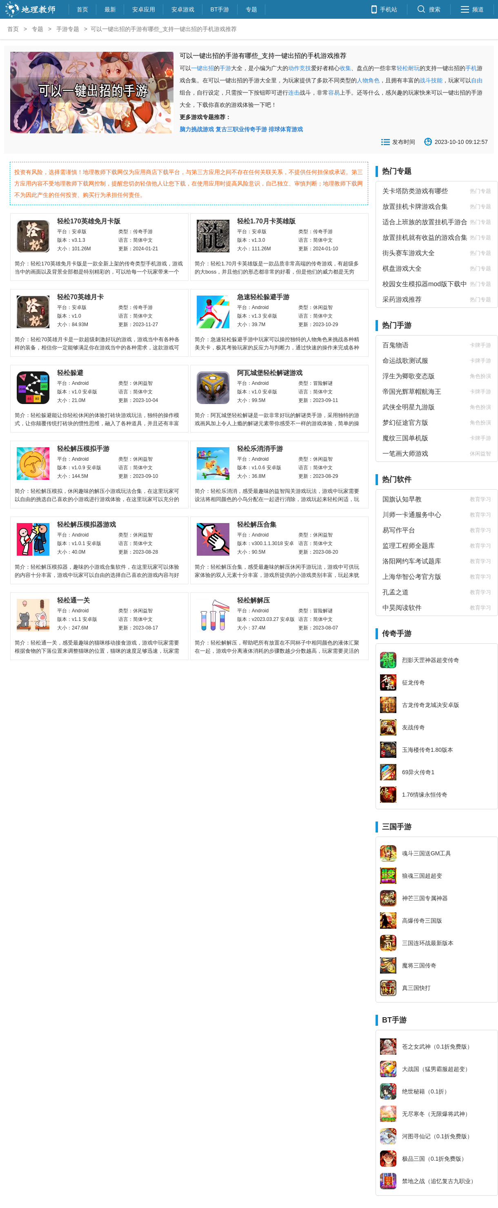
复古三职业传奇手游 (241, 129)
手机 (471, 68)
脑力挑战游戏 (197, 129)
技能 (436, 80)
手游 (225, 68)
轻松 (402, 68)
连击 (294, 92)
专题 (251, 8)
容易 (334, 92)
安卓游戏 (182, 8)
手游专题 (67, 29)
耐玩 (414, 68)
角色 (374, 80)
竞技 (305, 68)
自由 (476, 80)
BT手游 (220, 8)
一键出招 (202, 68)
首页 (82, 8)
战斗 (425, 80)
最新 (110, 8)
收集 (345, 68)
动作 (294, 68)
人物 (362, 80)
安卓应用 (143, 8)
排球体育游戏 (286, 129)
